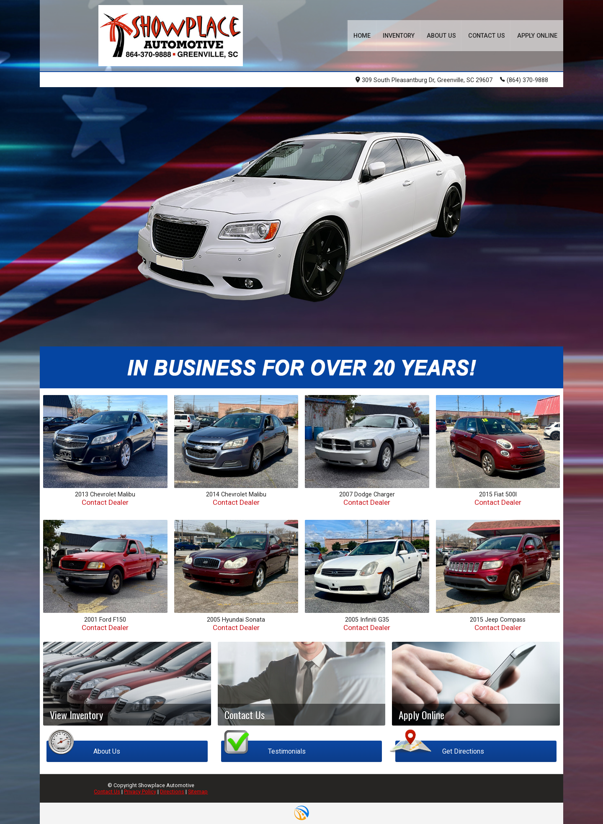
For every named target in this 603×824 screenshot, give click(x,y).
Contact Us (107, 791)
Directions (172, 791)
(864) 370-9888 (524, 79)
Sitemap (198, 791)
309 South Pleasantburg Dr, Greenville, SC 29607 (424, 80)
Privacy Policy (140, 791)
